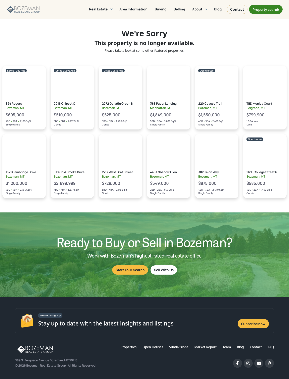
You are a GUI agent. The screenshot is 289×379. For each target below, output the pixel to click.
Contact (256, 347)
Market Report (205, 347)
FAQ (271, 347)
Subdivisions (178, 347)
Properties (128, 347)
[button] (100, 9)
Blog (240, 347)
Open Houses (152, 347)
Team (227, 347)
